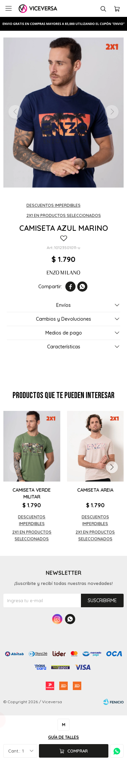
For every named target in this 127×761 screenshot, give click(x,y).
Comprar (77, 751)
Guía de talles (63, 737)
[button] (111, 467)
